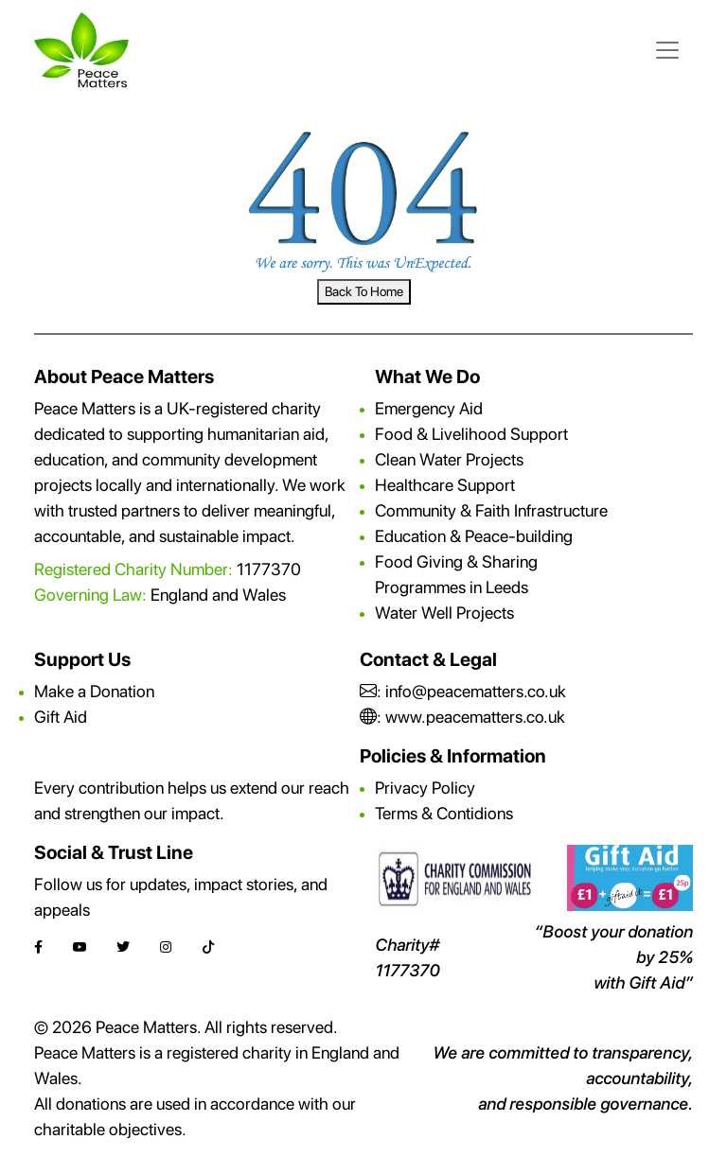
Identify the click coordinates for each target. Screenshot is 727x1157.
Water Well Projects (444, 612)
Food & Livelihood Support (471, 434)
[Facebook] (38, 947)
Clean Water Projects (449, 459)
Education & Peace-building (474, 536)
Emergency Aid (429, 408)
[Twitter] (123, 947)
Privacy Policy (425, 788)
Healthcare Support (445, 485)
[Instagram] (165, 947)
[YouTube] (79, 947)
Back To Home (364, 291)
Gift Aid (60, 717)
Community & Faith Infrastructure (491, 510)
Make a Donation (94, 691)
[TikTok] (208, 947)
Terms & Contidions (444, 813)
